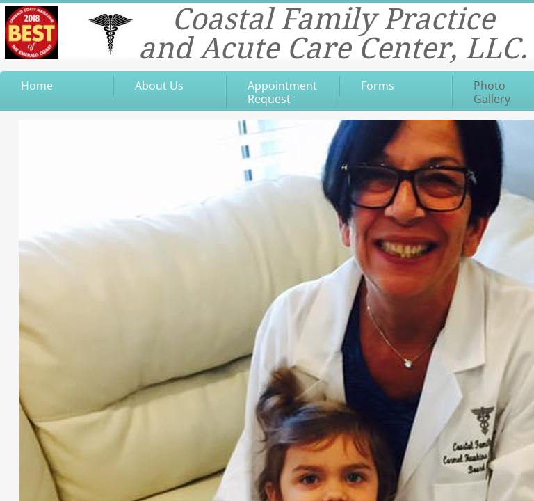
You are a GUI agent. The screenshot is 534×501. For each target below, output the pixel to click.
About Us (159, 85)
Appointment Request (282, 92)
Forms (377, 85)
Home (37, 85)
